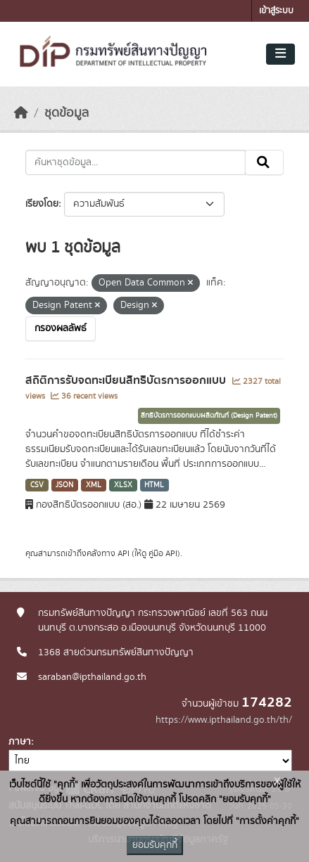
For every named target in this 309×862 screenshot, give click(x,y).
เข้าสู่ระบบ (276, 11)
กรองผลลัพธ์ (60, 328)
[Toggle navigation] (280, 54)
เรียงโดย (41, 204)
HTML (154, 485)
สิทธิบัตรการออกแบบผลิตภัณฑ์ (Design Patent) (209, 415)
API (124, 553)
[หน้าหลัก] (21, 113)
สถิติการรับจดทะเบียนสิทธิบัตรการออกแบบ (127, 380)
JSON (64, 485)
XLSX (123, 485)
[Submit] (264, 162)
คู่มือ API (163, 553)
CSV (37, 485)
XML (93, 485)
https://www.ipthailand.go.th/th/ (224, 720)
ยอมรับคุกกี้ (154, 845)
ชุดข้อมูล (66, 113)
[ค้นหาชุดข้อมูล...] (135, 162)
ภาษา (19, 742)
